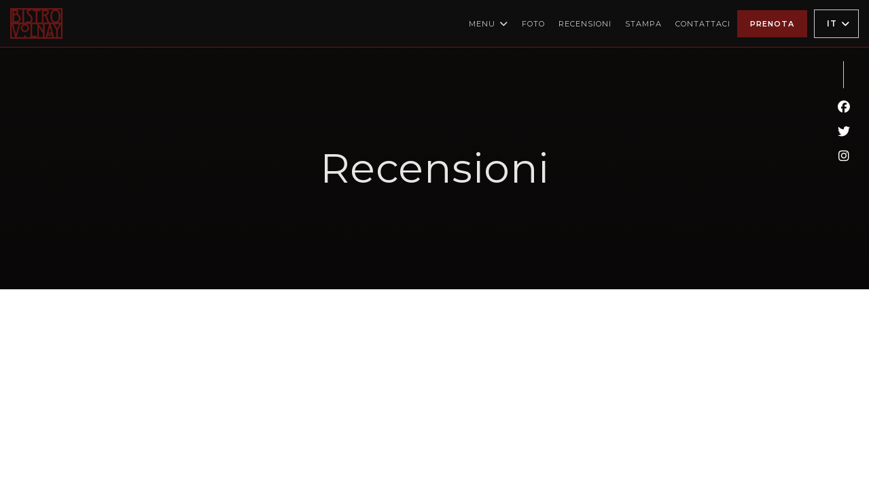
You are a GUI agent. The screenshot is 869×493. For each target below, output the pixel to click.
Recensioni (584, 24)
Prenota (772, 24)
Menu (488, 24)
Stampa (643, 24)
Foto (533, 24)
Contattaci (702, 24)
